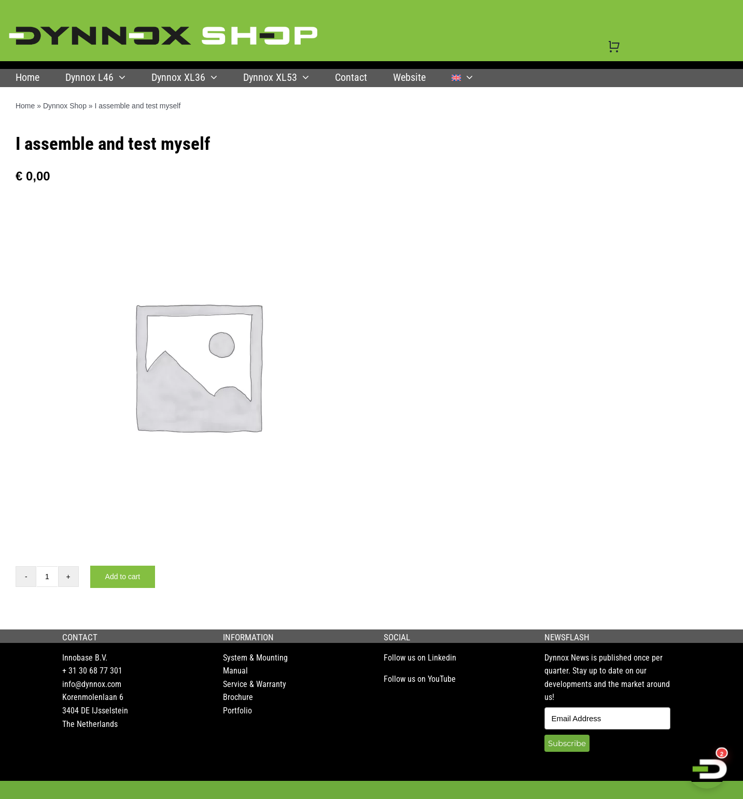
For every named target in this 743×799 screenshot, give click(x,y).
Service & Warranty (254, 684)
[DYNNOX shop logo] (163, 30)
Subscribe (567, 743)
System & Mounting (255, 658)
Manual (235, 671)
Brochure (238, 697)
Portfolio (237, 711)
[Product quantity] (47, 576)
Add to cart (123, 576)
